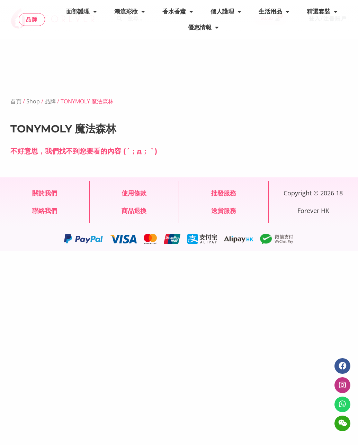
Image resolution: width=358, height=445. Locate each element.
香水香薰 (177, 11)
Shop (33, 101)
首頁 (15, 101)
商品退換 (134, 210)
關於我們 (44, 193)
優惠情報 (203, 27)
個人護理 (226, 11)
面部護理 (81, 11)
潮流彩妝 (129, 11)
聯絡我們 (44, 210)
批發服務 (223, 193)
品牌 (50, 101)
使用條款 (134, 193)
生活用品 (274, 11)
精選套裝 (322, 11)
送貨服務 (223, 210)
